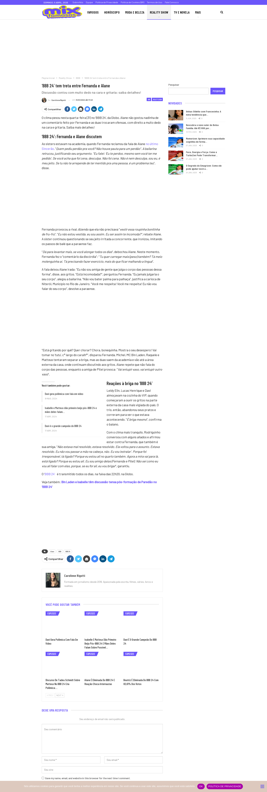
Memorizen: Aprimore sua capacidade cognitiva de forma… (205, 140)
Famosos (93, 12)
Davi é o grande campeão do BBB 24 (63, 426)
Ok (201, 786)
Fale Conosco (172, 2)
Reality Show (159, 12)
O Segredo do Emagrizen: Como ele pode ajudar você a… (204, 167)
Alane (52, 551)
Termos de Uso (154, 2)
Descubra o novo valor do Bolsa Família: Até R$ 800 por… (202, 126)
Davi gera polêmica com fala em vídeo (64, 393)
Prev (50, 695)
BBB (149, 99)
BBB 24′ (50, 474)
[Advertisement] (111, 47)
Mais (198, 12)
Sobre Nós (77, 2)
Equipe (89, 2)
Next (59, 695)
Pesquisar (173, 84)
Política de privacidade (224, 786)
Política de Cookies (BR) (132, 2)
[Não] (262, 786)
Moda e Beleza (134, 12)
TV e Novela (181, 12)
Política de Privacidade (106, 2)
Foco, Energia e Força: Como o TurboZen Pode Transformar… (202, 153)
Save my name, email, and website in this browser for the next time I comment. (87, 778)
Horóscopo (112, 12)
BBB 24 (67, 551)
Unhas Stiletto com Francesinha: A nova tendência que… (203, 113)
